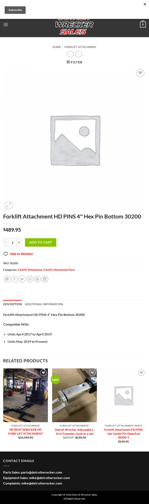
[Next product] (70, 54)
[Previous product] (78, 54)
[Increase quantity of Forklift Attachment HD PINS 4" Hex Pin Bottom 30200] (19, 242)
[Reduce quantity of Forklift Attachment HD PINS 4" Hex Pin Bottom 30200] (5, 242)
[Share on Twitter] (22, 279)
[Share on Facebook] (14, 279)
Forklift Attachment (80, 47)
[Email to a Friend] (29, 279)
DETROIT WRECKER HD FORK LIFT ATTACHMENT (25, 431)
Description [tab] (12, 304)
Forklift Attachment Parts (59, 269)
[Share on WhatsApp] (7, 279)
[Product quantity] (12, 242)
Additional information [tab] (44, 304)
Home (57, 47)
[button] (5, 24)
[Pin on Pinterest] (37, 279)
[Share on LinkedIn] (44, 279)
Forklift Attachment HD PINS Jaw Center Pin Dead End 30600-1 (123, 433)
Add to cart (40, 242)
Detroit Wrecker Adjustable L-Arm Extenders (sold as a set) (74, 431)
